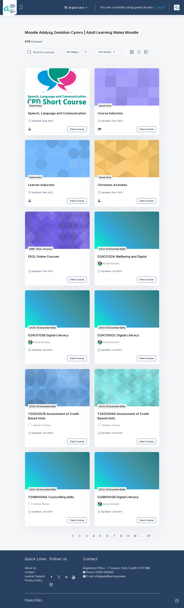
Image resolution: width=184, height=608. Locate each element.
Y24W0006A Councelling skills (51, 497)
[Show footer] (176, 600)
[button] (76, 7)
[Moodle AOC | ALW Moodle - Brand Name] (7, 7)
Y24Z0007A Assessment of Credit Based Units (53, 416)
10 (135, 535)
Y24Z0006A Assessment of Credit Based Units (123, 416)
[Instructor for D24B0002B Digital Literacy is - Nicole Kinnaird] (108, 504)
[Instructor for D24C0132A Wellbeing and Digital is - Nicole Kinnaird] (108, 263)
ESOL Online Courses (43, 256)
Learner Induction (41, 185)
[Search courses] (45, 52)
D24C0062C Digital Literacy (118, 335)
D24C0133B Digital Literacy (48, 335)
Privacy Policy (33, 580)
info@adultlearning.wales (110, 576)
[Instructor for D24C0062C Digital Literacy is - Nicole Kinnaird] (108, 342)
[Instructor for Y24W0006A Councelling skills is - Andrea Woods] (39, 504)
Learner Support (35, 576)
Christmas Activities (112, 185)
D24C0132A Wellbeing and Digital (122, 256)
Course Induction (110, 113)
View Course (77, 129)
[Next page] (155, 536)
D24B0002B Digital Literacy (118, 497)
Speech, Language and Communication (57, 113)
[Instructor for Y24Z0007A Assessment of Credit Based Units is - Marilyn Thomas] (39, 425)
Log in (160, 7)
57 (149, 535)
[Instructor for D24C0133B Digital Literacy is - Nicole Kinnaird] (39, 342)
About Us (30, 568)
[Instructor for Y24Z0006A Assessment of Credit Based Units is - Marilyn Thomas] (109, 425)
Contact (29, 572)
